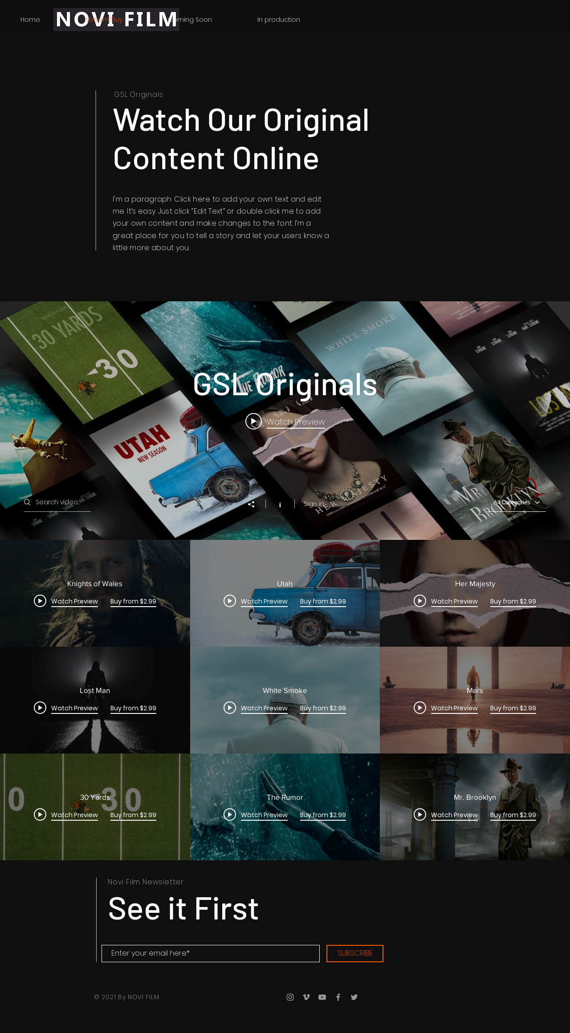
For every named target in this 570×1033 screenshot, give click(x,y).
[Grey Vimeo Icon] (306, 997)
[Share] (255, 504)
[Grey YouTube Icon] (322, 997)
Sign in (314, 503)
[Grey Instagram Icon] (290, 997)
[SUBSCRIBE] (354, 953)
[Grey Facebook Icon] (338, 997)
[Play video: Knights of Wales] (285, 421)
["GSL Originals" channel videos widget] (285, 580)
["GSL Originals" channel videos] (285, 700)
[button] (278, 20)
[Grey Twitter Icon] (354, 997)
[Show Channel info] (279, 503)
